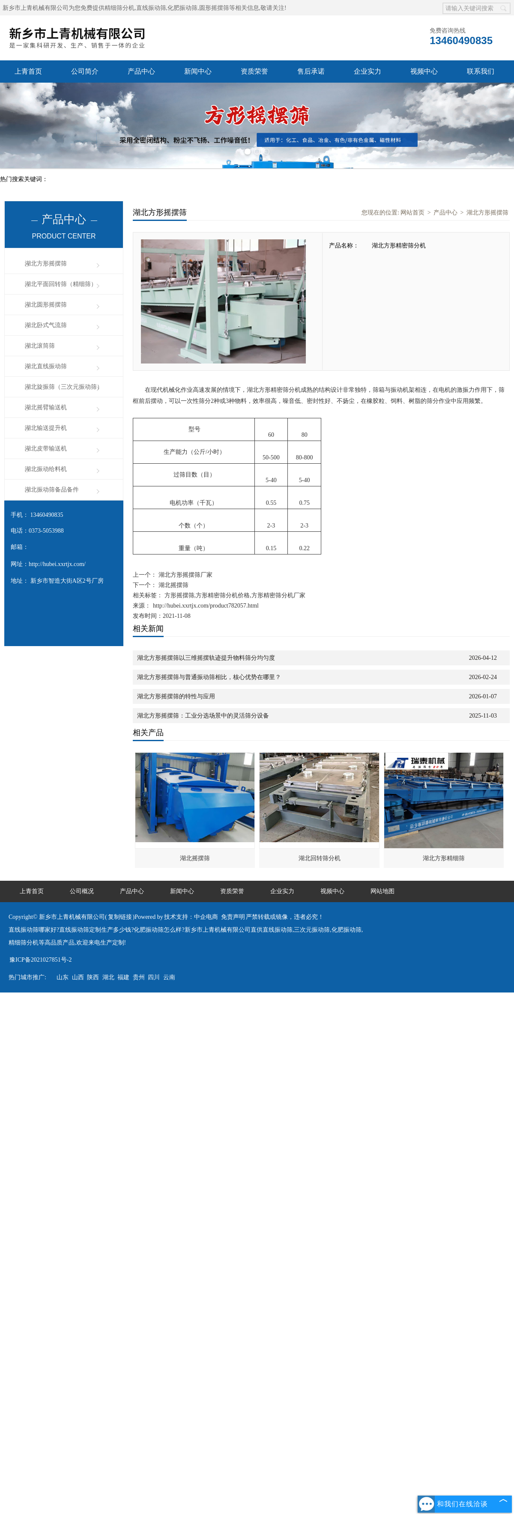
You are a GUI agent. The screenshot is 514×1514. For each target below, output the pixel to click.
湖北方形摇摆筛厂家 (184, 575)
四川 (154, 977)
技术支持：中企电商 (191, 917)
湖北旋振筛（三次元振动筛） (64, 387)
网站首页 (412, 212)
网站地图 (382, 891)
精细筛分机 (119, 8)
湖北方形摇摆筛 (46, 263)
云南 (169, 977)
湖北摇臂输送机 (46, 407)
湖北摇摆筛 (172, 585)
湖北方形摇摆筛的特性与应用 (176, 696)
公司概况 (82, 891)
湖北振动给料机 (46, 469)
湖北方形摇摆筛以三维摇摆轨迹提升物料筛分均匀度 (206, 658)
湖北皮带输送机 (46, 448)
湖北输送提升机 (46, 428)
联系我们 (480, 71)
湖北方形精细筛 (444, 858)
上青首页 (28, 71)
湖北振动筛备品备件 (52, 489)
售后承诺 (311, 71)
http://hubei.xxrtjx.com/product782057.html (206, 605)
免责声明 (233, 917)
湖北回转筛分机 (320, 858)
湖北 (108, 977)
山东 (63, 977)
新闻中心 (198, 71)
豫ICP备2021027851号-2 (40, 960)
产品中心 (141, 71)
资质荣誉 (254, 71)
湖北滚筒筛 (40, 346)
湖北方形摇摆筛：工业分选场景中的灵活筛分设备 (203, 715)
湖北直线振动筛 (46, 366)
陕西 (93, 977)
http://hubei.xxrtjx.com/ (57, 564)
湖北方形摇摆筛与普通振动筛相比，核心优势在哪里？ (209, 677)
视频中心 (424, 71)
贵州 (139, 977)
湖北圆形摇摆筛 (46, 304)
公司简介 (85, 71)
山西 (78, 977)
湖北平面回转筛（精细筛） (61, 284)
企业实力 (367, 71)
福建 (123, 977)
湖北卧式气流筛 (46, 325)
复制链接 (120, 917)
